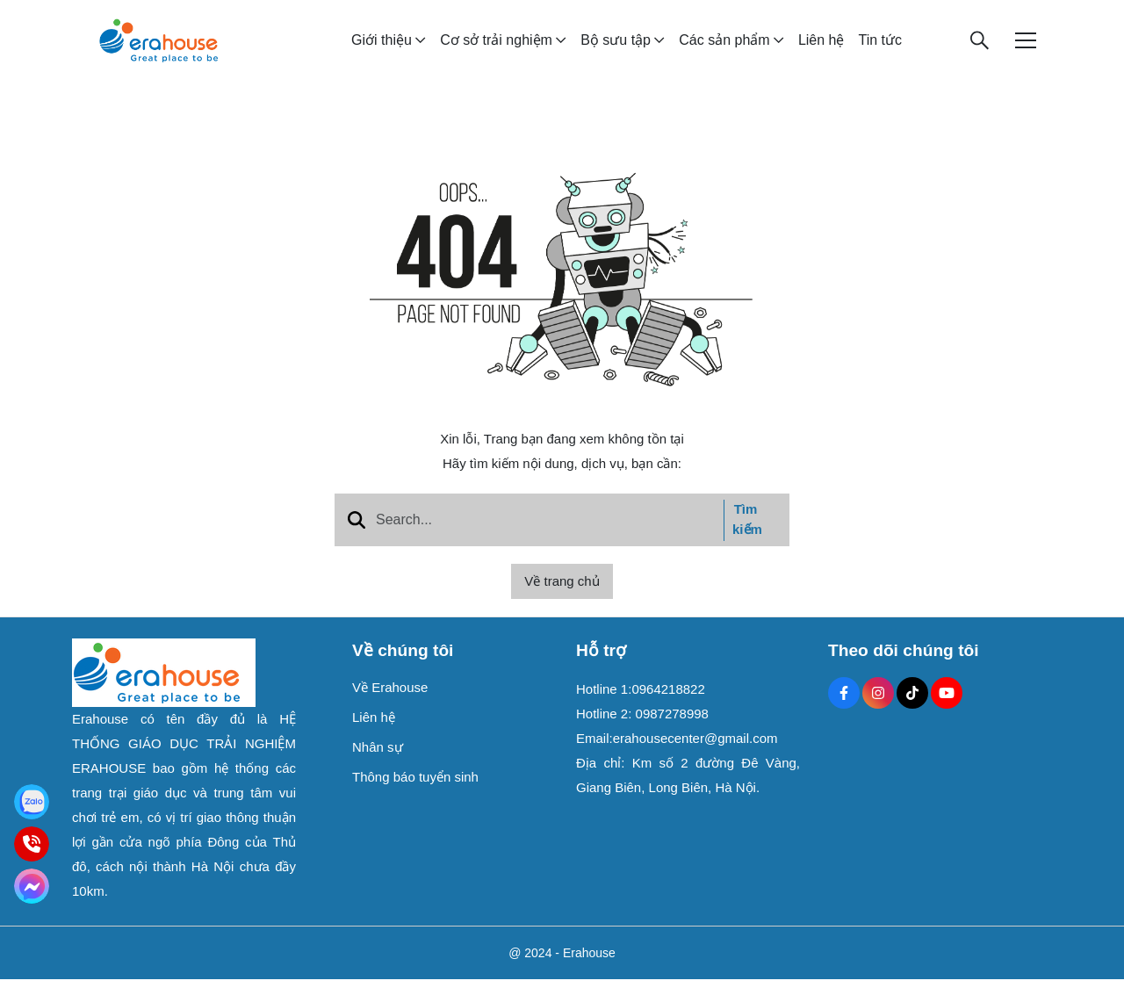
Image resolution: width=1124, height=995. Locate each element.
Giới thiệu (381, 47)
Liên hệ (821, 47)
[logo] (158, 47)
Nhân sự (377, 762)
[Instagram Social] (878, 709)
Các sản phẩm (724, 47)
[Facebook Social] (844, 709)
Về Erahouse (390, 703)
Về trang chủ (561, 596)
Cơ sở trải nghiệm (496, 47)
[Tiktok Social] (912, 709)
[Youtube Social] (946, 709)
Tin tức (880, 47)
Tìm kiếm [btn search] (747, 534)
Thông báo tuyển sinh (415, 792)
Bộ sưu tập (615, 47)
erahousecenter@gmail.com (695, 753)
